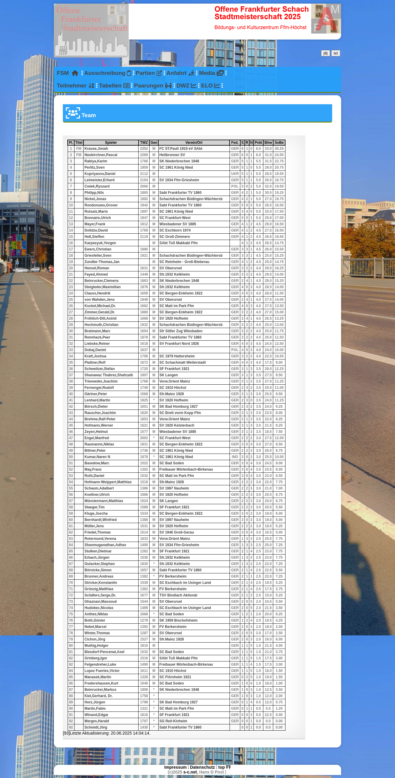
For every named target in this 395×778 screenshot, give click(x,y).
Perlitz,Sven (94, 167)
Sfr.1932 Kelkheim (174, 274)
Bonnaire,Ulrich (97, 218)
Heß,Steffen (94, 237)
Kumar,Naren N (97, 457)
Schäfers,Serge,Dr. (100, 595)
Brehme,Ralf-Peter (100, 419)
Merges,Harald (96, 721)
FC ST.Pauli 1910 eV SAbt (180, 148)
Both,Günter (94, 620)
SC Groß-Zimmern (174, 237)
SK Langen (168, 375)
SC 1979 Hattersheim (177, 356)
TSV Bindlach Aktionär (178, 595)
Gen (154, 143)
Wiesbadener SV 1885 (177, 224)
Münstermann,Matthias (103, 501)
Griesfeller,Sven (97, 255)
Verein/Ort (207, 143)
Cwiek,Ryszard (97, 186)
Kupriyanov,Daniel (100, 174)
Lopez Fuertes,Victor (101, 671)
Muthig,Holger (96, 645)
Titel (79, 143)
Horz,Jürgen (94, 702)
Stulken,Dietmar (98, 551)
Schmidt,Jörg (95, 727)
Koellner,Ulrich (97, 495)
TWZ (144, 143)
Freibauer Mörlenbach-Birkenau (186, 469)
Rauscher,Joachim (100, 413)
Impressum (175, 767)
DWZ (187, 85)
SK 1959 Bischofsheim (178, 620)
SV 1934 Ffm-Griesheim (179, 180)
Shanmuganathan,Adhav (105, 545)
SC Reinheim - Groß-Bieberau (184, 262)
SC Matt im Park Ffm (176, 306)
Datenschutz (202, 767)
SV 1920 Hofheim (173, 318)
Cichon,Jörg (94, 639)
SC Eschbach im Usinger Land (185, 583)
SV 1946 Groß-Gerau (176, 532)
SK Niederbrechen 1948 (179, 161)
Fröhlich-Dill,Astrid (100, 318)
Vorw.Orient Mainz (174, 381)
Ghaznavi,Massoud (100, 601)
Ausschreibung (107, 73)
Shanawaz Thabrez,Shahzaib (108, 375)
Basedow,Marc (96, 463)
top (224, 767)
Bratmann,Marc (97, 331)
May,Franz (92, 469)
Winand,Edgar (96, 715)
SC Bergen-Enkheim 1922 (181, 293)
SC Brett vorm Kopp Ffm (180, 413)
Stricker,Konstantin (100, 583)
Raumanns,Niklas (99, 444)
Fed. (235, 143)
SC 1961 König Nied (176, 167)
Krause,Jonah (96, 148)
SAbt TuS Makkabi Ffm (178, 243)
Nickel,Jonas (95, 199)
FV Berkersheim (173, 576)
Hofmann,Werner (98, 425)
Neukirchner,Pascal (100, 155)
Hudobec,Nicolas (98, 608)
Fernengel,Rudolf (99, 388)
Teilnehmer (76, 85)
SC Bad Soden (171, 463)
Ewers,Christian (97, 249)
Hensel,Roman (96, 268)
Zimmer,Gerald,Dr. (99, 312)
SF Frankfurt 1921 (174, 369)
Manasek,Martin (97, 677)
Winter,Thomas (97, 633)
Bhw (269, 143)
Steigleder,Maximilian (102, 287)
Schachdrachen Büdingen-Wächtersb (191, 199)
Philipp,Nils (94, 193)
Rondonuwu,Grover (101, 205)
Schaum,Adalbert (99, 488)
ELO (210, 85)
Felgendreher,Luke (100, 664)
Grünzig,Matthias (98, 589)
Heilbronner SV (172, 155)
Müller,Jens (94, 526)
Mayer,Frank (94, 224)
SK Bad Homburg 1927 (178, 406)
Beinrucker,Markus (100, 690)
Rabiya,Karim (95, 161)
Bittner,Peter (95, 450)
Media (211, 73)
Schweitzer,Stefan (99, 369)
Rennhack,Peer (97, 337)
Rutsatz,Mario (96, 211)
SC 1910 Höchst (172, 388)
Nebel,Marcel (95, 627)
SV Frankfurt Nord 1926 (179, 344)
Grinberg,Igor (95, 658)
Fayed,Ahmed (96, 274)
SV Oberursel (170, 268)
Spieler (121, 143)
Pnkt (259, 143)
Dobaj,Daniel (95, 350)
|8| (325, 53)
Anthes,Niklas (96, 614)
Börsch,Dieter (96, 406)
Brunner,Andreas (98, 576)
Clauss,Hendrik (97, 293)
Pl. (71, 143)
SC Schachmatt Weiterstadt (182, 362)
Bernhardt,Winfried (100, 520)
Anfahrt (180, 73)
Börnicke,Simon (98, 570)
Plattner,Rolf (94, 362)
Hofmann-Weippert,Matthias (108, 482)
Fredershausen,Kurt (101, 683)
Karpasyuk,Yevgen (100, 243)
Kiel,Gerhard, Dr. (98, 696)
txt (336, 53)
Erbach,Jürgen (96, 557)
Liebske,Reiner (97, 344)
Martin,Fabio (95, 708)
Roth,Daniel (94, 476)
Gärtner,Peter (95, 394)
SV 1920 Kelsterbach (177, 425)
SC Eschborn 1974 (175, 230)
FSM (67, 73)
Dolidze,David (96, 230)
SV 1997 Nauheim (174, 488)
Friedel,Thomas (97, 532)
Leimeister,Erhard (99, 180)
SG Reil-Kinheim (173, 721)
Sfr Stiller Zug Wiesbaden (181, 331)
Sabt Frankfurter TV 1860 (180, 193)
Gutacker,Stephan (99, 564)
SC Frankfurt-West (175, 218)
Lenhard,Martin (97, 400)
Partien (149, 73)
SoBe (280, 143)
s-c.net (190, 772)
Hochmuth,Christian (101, 325)
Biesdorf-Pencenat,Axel (104, 652)
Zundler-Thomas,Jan (101, 262)
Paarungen (153, 85)
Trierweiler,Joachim (100, 381)
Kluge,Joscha (95, 513)
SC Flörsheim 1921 (175, 677)
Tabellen (114, 85)
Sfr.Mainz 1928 (171, 394)
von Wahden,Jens (99, 299)
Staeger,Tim (94, 507)
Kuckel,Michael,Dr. (100, 306)
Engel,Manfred (96, 438)
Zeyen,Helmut (96, 432)
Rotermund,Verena (100, 539)
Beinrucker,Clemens (101, 281)
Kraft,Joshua (95, 356)
